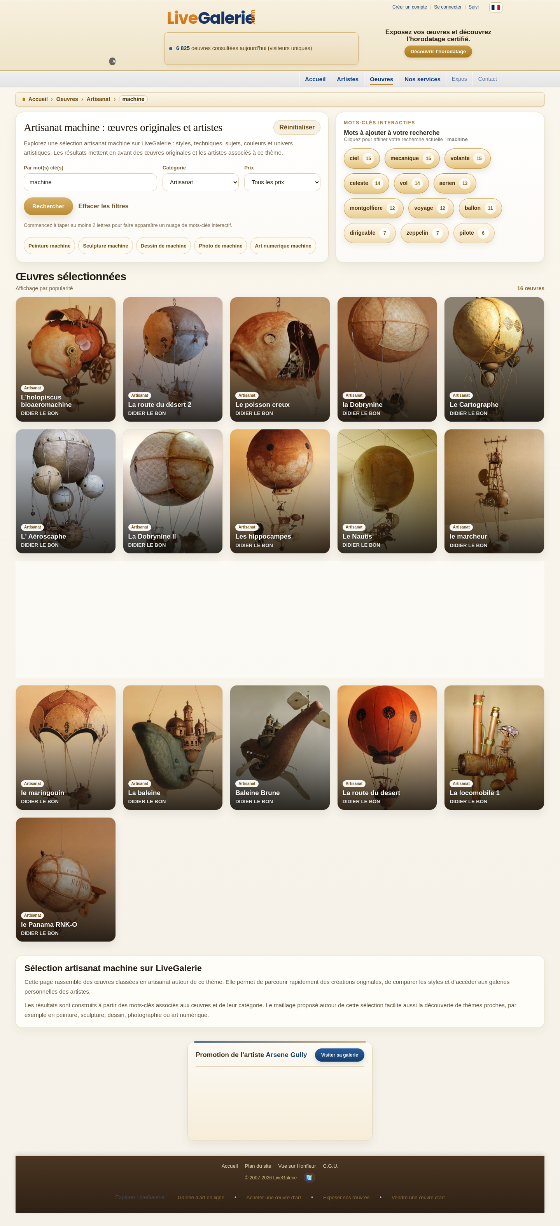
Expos (459, 79)
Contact (487, 79)
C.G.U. (331, 1166)
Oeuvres (381, 79)
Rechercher (48, 206)
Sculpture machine (105, 246)
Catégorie (174, 168)
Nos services (422, 79)
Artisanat (98, 99)
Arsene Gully (286, 1055)
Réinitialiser (297, 127)
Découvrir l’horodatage (438, 51)
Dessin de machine (164, 246)
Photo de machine (220, 246)
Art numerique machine (283, 246)
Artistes (348, 79)
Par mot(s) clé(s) (43, 168)
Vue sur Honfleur (297, 1166)
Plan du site (258, 1166)
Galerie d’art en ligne (201, 1197)
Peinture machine (49, 246)
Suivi (474, 7)
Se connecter (448, 7)
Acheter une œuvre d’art (274, 1197)
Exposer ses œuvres (346, 1197)
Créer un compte (409, 7)
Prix (249, 168)
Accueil (315, 79)
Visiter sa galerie (339, 1055)
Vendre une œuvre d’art (418, 1197)
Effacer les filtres (104, 206)
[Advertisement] (249, 619)
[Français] (495, 7)
